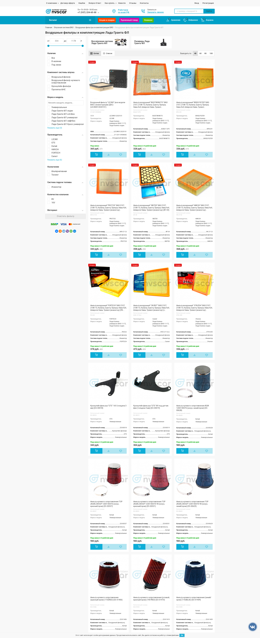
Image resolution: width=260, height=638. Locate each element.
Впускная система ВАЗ (63, 27)
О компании (51, 3)
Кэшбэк (82, 3)
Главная (48, 27)
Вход (197, 3)
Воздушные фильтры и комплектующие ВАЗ (94, 27)
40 (195, 53)
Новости (122, 3)
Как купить (110, 3)
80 (205, 53)
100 (211, 53)
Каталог (70, 20)
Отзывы (132, 3)
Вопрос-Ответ (95, 3)
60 (200, 53)
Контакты (144, 3)
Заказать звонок (155, 12)
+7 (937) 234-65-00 (87, 12)
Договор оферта (67, 3)
